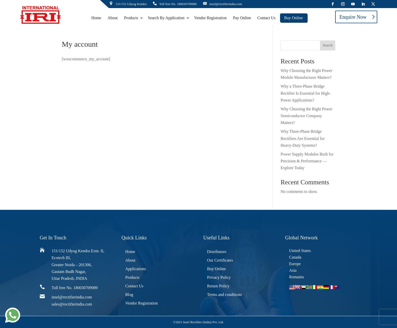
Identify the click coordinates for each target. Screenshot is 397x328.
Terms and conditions (224, 294)
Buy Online (293, 18)
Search (327, 45)
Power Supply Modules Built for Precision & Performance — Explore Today (307, 161)
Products (131, 18)
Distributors (216, 251)
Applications (135, 269)
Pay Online (242, 18)
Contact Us (266, 18)
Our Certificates (220, 260)
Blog (129, 294)
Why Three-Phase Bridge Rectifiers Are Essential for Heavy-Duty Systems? (303, 138)
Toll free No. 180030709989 (178, 4)
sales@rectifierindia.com (72, 304)
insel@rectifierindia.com (225, 4)
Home (96, 18)
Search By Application (166, 18)
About (113, 18)
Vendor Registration (210, 18)
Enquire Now (352, 17)
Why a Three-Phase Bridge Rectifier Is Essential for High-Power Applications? (305, 93)
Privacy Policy (219, 277)
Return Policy (218, 286)
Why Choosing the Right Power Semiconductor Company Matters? (306, 116)
